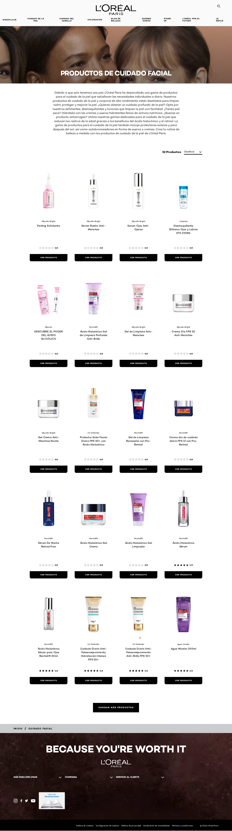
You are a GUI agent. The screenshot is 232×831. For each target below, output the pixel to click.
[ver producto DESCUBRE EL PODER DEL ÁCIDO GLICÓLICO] (48, 363)
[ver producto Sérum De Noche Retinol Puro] (48, 574)
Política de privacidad (131, 826)
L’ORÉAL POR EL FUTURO (191, 19)
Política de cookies (84, 826)
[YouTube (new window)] (33, 801)
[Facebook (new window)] (21, 801)
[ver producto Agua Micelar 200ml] (183, 680)
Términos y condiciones (182, 826)
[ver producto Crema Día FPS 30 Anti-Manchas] (183, 363)
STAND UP (167, 19)
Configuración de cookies (107, 826)
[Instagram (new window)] (16, 801)
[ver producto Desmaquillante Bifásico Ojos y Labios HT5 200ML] (183, 257)
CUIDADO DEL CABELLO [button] (66, 19)
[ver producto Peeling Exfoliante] (48, 257)
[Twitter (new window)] (26, 801)
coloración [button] (95, 20)
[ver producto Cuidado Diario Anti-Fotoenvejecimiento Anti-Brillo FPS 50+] (138, 680)
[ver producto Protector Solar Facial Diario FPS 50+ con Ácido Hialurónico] (93, 469)
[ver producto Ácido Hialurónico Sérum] (183, 574)
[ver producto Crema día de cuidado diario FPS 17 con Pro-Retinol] (183, 469)
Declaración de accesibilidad (156, 826)
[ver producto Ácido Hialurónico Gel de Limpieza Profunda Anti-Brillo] (93, 363)
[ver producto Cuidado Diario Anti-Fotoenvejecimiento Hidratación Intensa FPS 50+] (93, 680)
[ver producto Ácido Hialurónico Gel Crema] (93, 574)
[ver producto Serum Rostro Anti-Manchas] (93, 257)
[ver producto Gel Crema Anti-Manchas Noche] (48, 469)
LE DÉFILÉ (219, 19)
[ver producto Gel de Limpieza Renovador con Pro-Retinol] (138, 469)
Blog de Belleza (116, 19)
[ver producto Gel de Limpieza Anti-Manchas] (138, 363)
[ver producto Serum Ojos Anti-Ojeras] (138, 257)
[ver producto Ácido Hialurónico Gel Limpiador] (138, 574)
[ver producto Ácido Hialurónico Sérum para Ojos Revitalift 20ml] (48, 680)
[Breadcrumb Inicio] (18, 729)
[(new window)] (51, 801)
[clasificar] (193, 152)
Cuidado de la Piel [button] (35, 19)
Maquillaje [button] (9, 20)
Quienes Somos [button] (146, 19)
